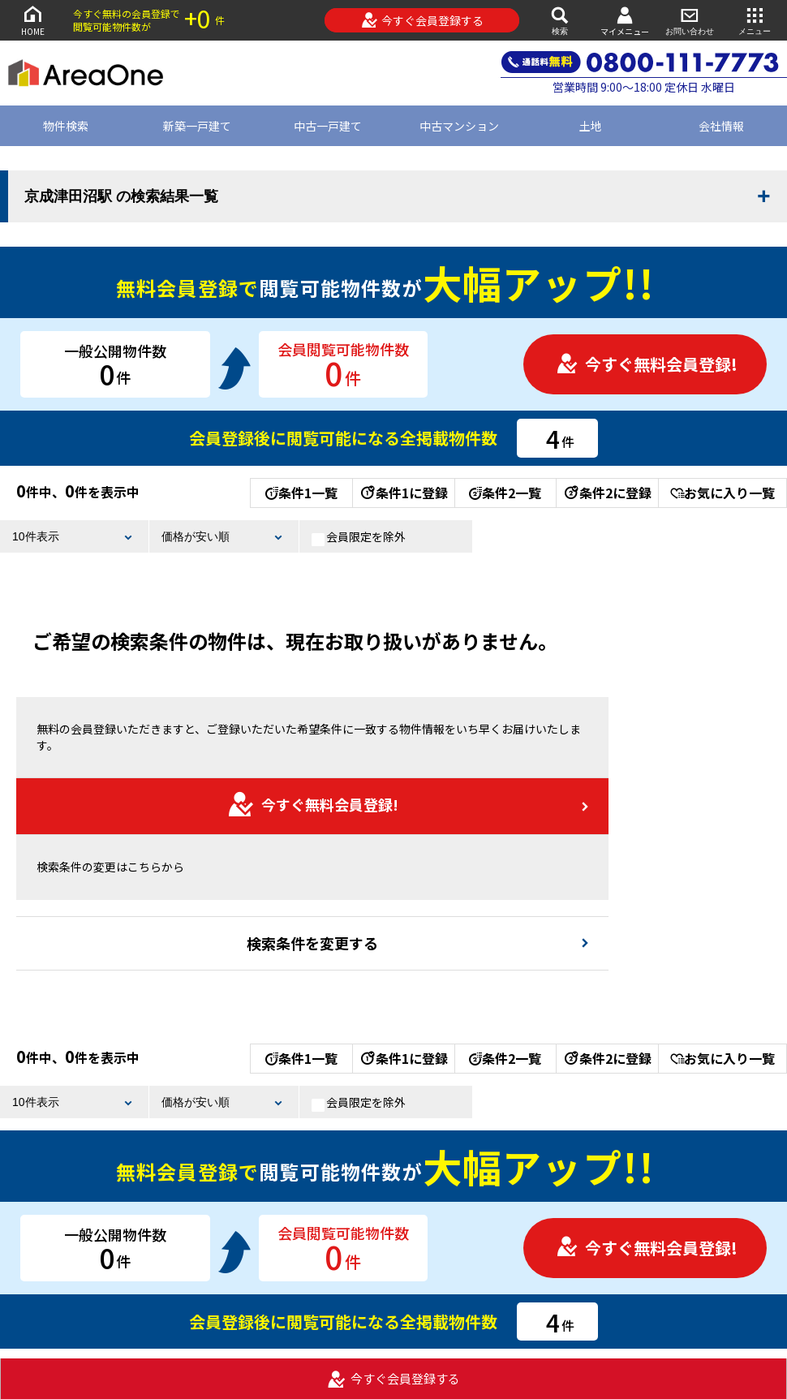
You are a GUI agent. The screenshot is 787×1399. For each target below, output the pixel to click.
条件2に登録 (607, 492)
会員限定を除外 (359, 537)
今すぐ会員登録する (422, 20)
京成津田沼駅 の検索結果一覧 (121, 196)
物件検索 (65, 126)
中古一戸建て (328, 126)
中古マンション (459, 126)
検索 (559, 20)
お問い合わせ (689, 20)
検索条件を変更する (312, 942)
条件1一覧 (301, 492)
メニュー (754, 20)
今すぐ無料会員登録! (647, 364)
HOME (32, 19)
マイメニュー (624, 20)
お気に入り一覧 (722, 492)
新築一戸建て (197, 126)
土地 (590, 126)
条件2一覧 (505, 492)
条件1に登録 (403, 492)
